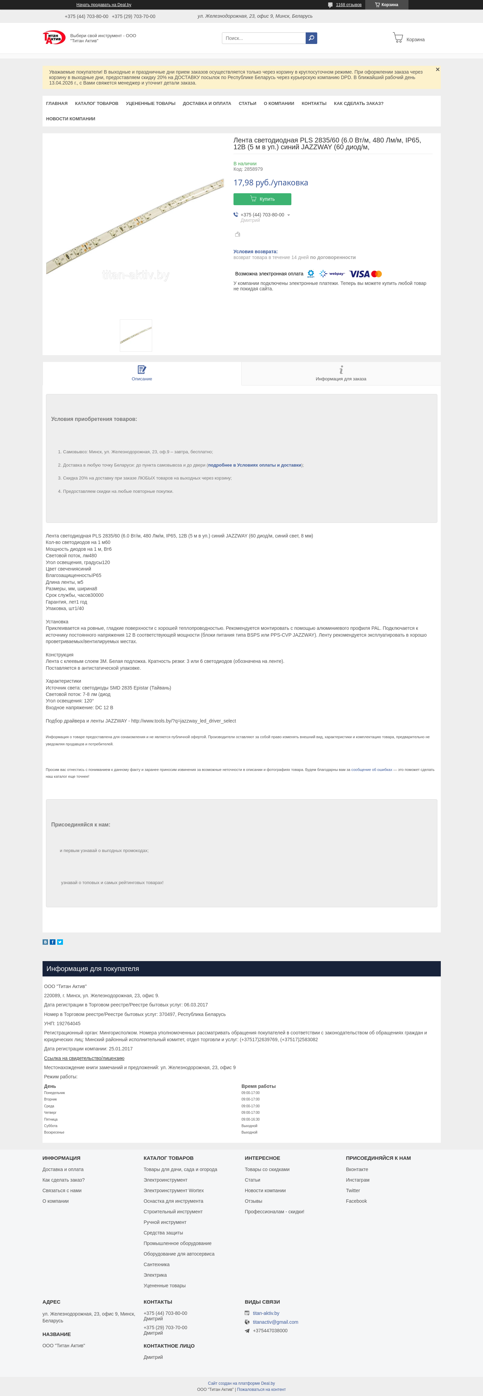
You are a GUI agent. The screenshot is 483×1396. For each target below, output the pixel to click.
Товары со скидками (267, 1169)
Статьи (247, 103)
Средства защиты (163, 1232)
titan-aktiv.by (266, 1313)
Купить (267, 199)
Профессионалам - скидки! (274, 1211)
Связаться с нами (62, 1190)
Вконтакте (357, 1169)
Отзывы (253, 1201)
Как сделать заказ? (359, 103)
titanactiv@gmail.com (275, 1322)
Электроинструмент (166, 1180)
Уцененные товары (150, 103)
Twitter (353, 1190)
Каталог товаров (96, 103)
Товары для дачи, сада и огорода (180, 1169)
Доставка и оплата (207, 103)
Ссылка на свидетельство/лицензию (84, 1058)
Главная (57, 103)
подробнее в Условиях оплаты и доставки (254, 465)
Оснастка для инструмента (173, 1201)
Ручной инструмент (165, 1222)
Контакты (314, 103)
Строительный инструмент (173, 1211)
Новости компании (70, 118)
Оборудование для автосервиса (179, 1254)
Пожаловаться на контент (261, 1389)
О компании (279, 103)
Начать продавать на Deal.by (104, 4)
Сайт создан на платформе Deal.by (241, 1383)
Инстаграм (357, 1180)
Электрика (155, 1275)
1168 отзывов (348, 4)
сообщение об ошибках (371, 770)
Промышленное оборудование (178, 1243)
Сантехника (157, 1264)
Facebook (356, 1201)
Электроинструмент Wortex (174, 1190)
